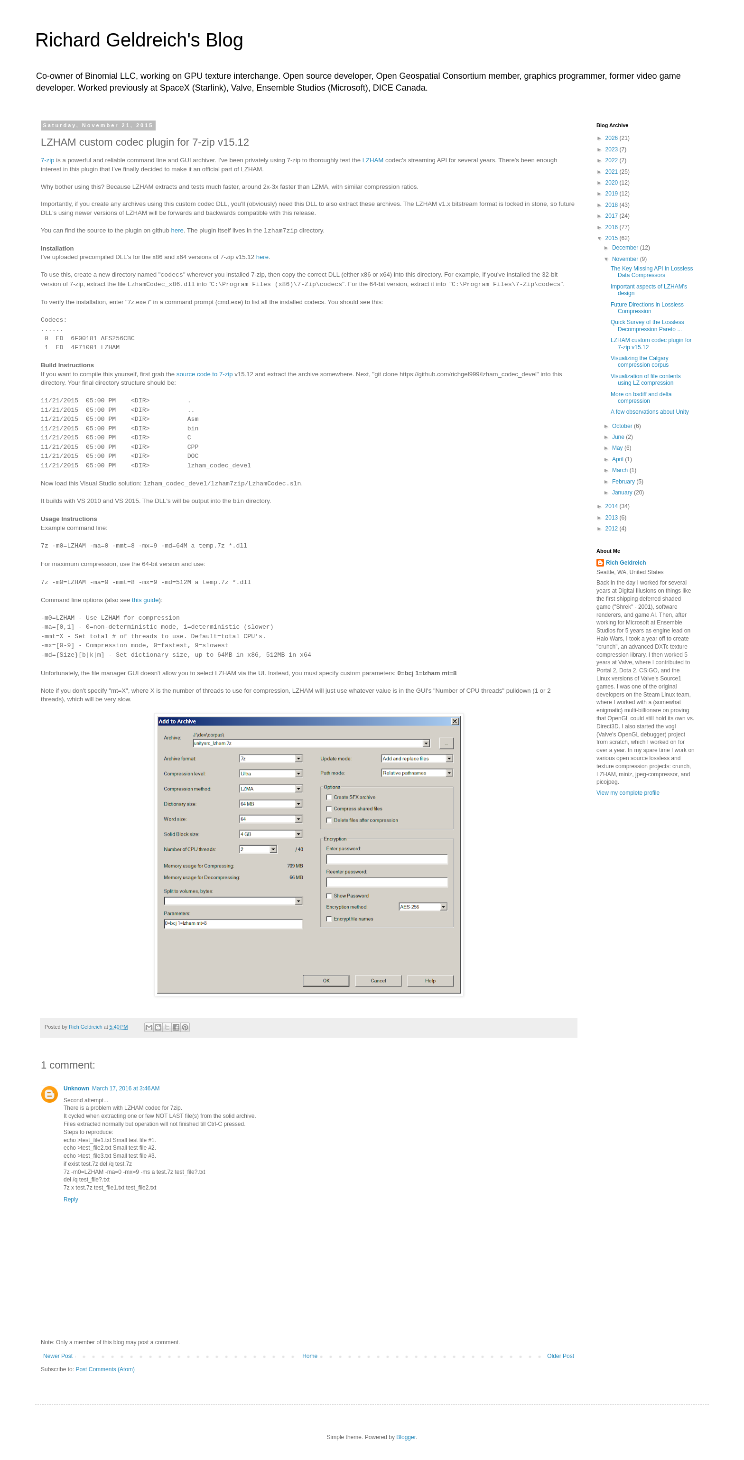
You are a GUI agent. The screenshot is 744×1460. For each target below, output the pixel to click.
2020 (612, 182)
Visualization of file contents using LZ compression (646, 379)
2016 (612, 227)
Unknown (76, 1088)
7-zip (48, 160)
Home (309, 1356)
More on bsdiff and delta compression (641, 397)
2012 (612, 528)
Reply (71, 1199)
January (623, 492)
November (626, 259)
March (621, 470)
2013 (612, 517)
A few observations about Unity (650, 412)
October (623, 426)
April (618, 459)
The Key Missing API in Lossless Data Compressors (652, 272)
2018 (612, 205)
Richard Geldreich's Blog (139, 39)
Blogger (406, 1437)
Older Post (560, 1356)
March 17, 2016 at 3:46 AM (125, 1088)
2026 (612, 138)
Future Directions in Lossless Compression (647, 308)
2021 (612, 171)
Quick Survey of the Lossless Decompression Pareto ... (647, 325)
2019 (612, 193)
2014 (612, 506)
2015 (612, 238)
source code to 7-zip (203, 374)
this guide (145, 600)
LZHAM (373, 160)
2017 (612, 216)
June (619, 437)
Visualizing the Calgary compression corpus (640, 361)
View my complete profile (628, 793)
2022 (612, 160)
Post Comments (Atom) (105, 1369)
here (177, 230)
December (626, 247)
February (624, 481)
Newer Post (58, 1356)
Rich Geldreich (626, 562)
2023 (612, 149)
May (618, 448)
